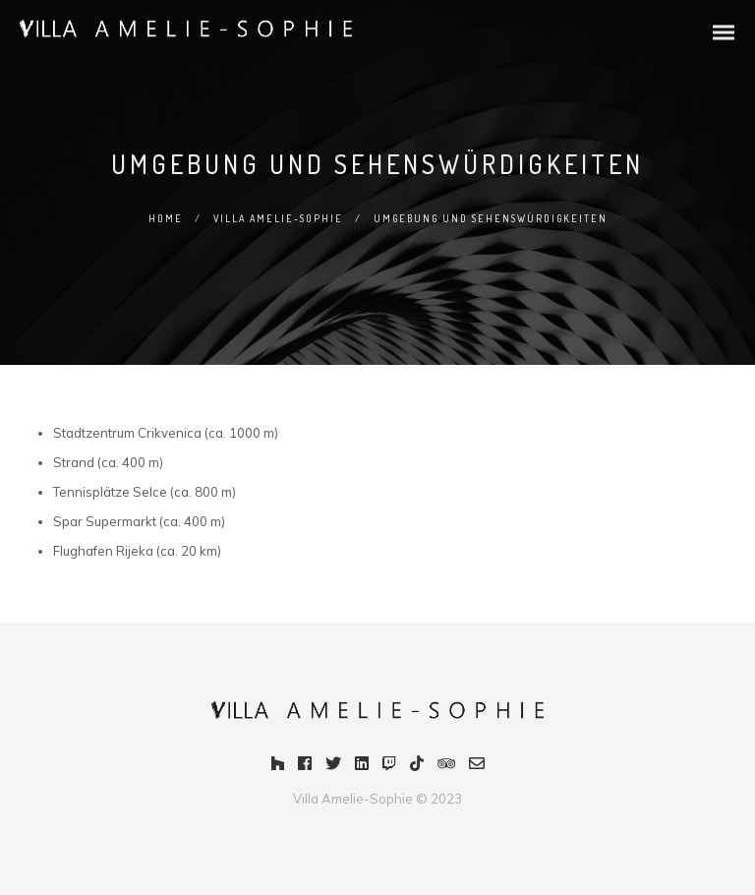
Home (165, 218)
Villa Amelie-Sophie (278, 218)
